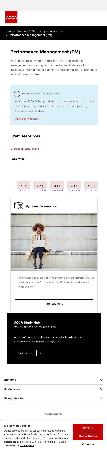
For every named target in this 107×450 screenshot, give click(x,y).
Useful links (12, 389)
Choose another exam (24, 149)
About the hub (30, 353)
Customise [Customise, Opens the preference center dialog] (88, 444)
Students (22, 31)
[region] (53, 435)
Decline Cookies (88, 436)
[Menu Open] (99, 18)
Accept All (87, 427)
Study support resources (47, 31)
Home (9, 31)
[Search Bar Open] (88, 18)
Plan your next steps (27, 118)
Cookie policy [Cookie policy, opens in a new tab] (27, 445)
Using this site (13, 398)
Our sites (10, 380)
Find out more (54, 304)
